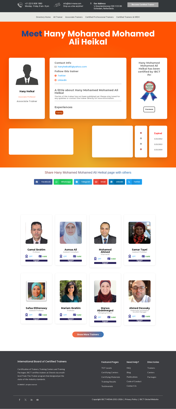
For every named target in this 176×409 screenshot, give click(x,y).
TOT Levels (106, 368)
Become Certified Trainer (143, 4)
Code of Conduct (134, 381)
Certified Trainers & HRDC (128, 17)
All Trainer (58, 17)
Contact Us (132, 386)
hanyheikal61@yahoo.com (72, 67)
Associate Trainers (74, 17)
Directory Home (43, 17)
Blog (129, 372)
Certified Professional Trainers (99, 17)
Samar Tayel (139, 249)
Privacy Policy (131, 399)
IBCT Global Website (149, 399)
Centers (151, 372)
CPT (31, 256)
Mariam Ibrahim (71, 308)
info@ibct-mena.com (72, 3)
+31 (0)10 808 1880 (33, 3)
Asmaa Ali (71, 249)
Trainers (151, 368)
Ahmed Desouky (139, 308)
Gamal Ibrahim (36, 249)
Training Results (108, 382)
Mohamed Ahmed (105, 250)
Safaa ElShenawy (36, 308)
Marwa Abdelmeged (105, 309)
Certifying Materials (110, 377)
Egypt (36, 260)
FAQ (129, 368)
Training (59, 112)
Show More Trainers (88, 334)
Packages (151, 377)
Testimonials (107, 386)
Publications (132, 377)
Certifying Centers (109, 372)
